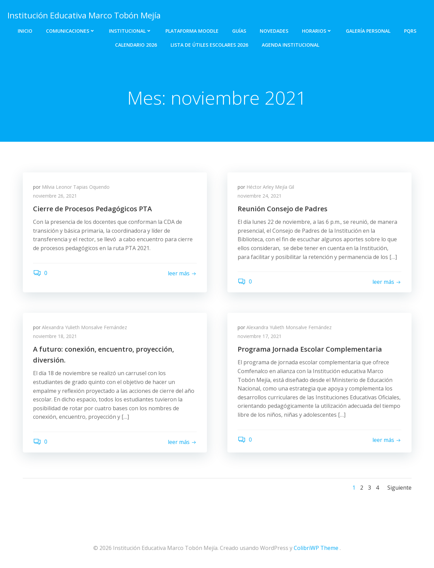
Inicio (25, 31)
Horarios (317, 31)
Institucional (130, 31)
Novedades (274, 31)
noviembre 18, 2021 (55, 336)
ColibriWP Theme (316, 548)
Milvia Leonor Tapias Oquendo (76, 187)
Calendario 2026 (136, 45)
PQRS (410, 31)
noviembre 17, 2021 (260, 336)
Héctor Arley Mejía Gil (270, 187)
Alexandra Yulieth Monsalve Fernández (84, 327)
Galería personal (368, 31)
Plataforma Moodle (192, 31)
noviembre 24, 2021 (260, 196)
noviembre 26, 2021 (55, 196)
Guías (239, 31)
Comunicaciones (70, 31)
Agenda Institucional (290, 45)
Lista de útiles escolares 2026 (209, 45)
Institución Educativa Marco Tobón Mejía (84, 15)
